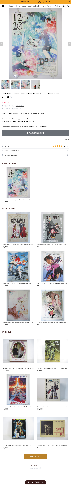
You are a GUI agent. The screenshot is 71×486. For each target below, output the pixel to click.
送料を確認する (20, 106)
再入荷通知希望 (62, 483)
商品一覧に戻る (35, 457)
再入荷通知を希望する (35, 133)
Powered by (36, 468)
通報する (67, 139)
